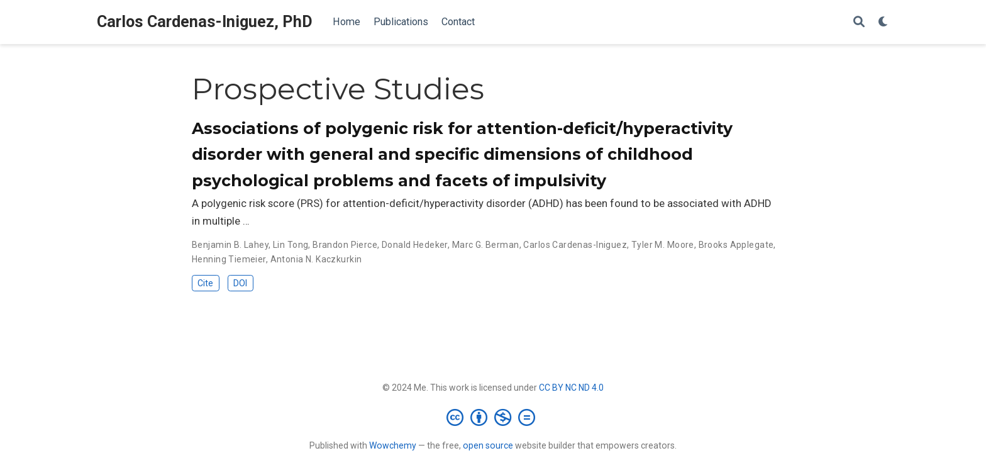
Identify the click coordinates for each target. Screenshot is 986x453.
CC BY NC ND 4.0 (571, 388)
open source (488, 445)
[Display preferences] (883, 22)
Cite (205, 283)
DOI (240, 283)
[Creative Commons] (493, 417)
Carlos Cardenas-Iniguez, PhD (205, 22)
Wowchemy (392, 445)
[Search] (859, 22)
